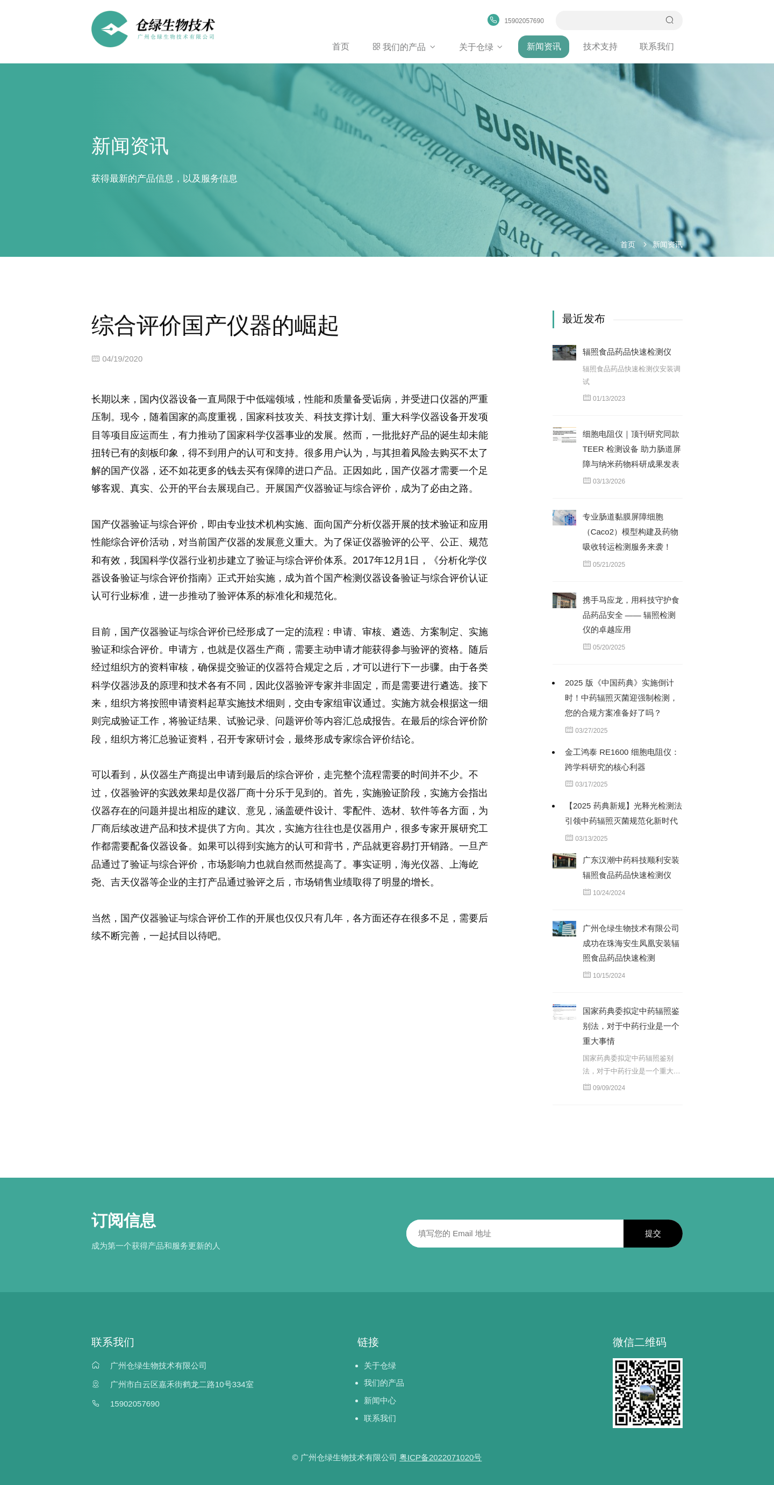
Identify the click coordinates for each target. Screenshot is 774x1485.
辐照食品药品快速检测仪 (627, 350)
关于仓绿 (484, 46)
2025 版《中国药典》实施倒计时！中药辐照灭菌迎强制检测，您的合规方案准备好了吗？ (621, 696)
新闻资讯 (545, 46)
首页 (345, 46)
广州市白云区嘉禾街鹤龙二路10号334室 (182, 1383)
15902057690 (135, 1402)
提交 (653, 1232)
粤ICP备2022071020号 (440, 1455)
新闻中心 (380, 1399)
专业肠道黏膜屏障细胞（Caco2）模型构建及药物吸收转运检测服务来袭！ (630, 530)
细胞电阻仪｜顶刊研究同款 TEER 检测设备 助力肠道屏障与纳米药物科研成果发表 (632, 447)
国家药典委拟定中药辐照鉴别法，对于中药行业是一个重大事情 (631, 1024)
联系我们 (657, 46)
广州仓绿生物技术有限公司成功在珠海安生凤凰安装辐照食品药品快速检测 (631, 942)
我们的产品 (407, 46)
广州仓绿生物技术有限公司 (158, 1363)
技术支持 (601, 46)
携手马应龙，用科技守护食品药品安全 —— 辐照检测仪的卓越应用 (631, 613)
